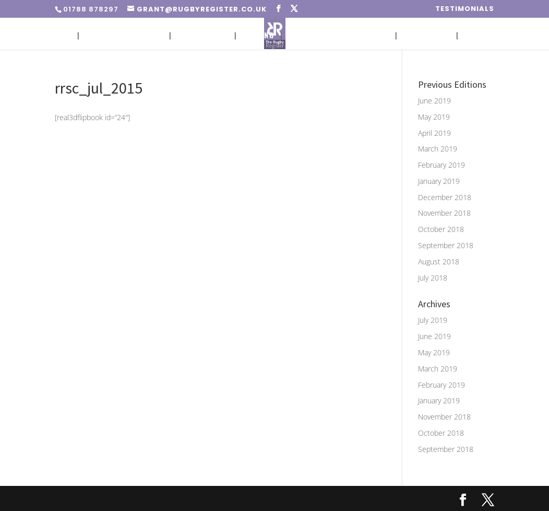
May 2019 (434, 117)
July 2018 (432, 278)
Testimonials (464, 9)
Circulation (202, 35)
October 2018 (441, 229)
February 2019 (441, 165)
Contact (481, 35)
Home (60, 35)
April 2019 (434, 133)
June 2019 (434, 101)
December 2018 (444, 197)
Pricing (258, 35)
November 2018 (444, 213)
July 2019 (432, 320)
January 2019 (439, 181)
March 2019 (437, 149)
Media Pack (426, 35)
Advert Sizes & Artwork (338, 35)
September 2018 (445, 245)
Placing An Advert (124, 35)
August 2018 (438, 261)
